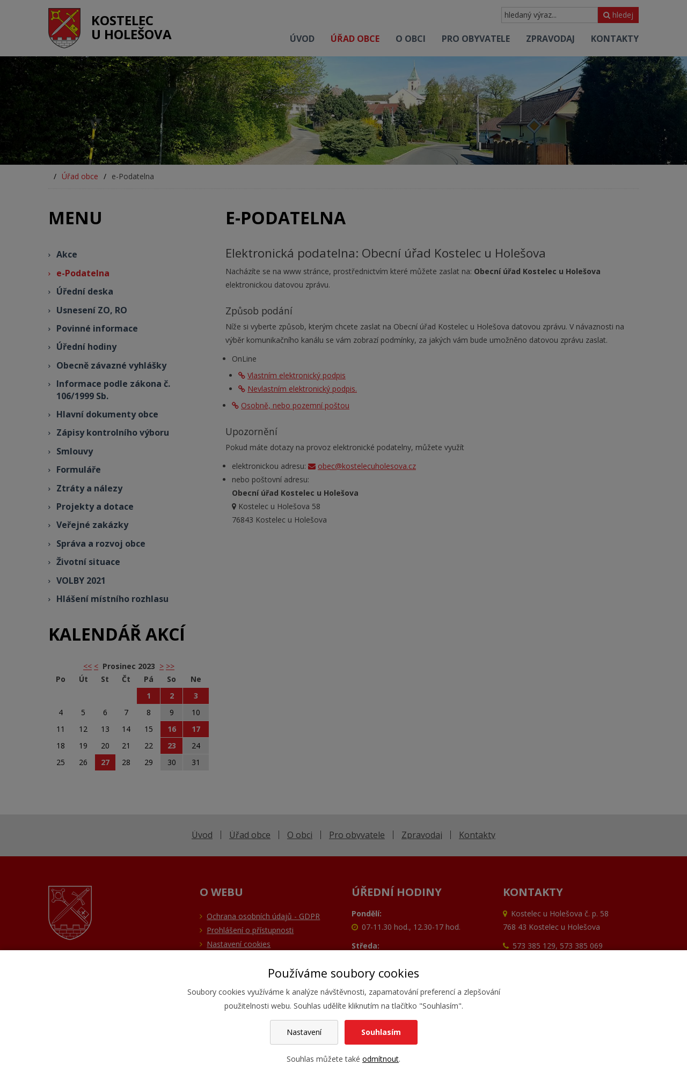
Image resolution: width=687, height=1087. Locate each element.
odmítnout (380, 1059)
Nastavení (304, 1032)
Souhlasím (381, 1032)
